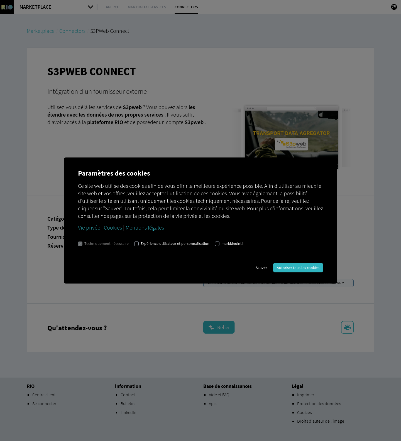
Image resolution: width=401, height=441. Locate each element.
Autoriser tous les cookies (298, 267)
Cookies (113, 227)
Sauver (261, 267)
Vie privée (89, 227)
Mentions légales (145, 227)
